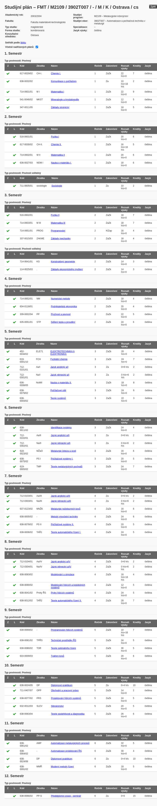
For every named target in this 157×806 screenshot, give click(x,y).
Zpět (153, 6)
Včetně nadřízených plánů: (19, 47)
